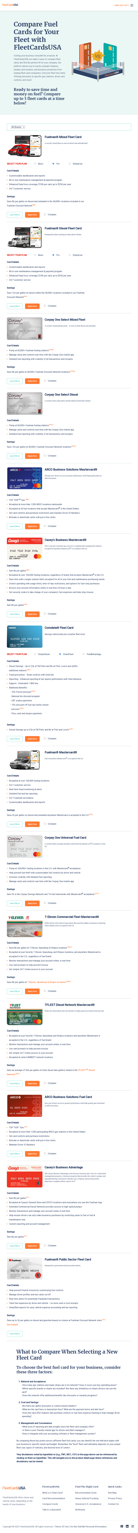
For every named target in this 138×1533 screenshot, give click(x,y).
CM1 (28, 570)
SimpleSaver (44, 654)
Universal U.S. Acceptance (88, 1504)
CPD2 (73, 446)
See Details (12, 1324)
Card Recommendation (53, 1498)
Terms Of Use (62, 1526)
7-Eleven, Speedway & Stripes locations (46, 982)
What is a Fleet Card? (52, 1493)
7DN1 (17, 1074)
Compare (52, 214)
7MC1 (69, 947)
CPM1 (51, 350)
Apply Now (32, 215)
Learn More (15, 215)
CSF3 (21, 708)
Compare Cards (50, 1504)
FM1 (34, 205)
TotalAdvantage (94, 654)
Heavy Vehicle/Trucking (87, 1498)
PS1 (104, 1320)
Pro (58, 163)
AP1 (26, 1127)
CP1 (27, 1197)
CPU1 (96, 894)
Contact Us (113, 1504)
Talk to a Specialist (51, 1509)
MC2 (91, 814)
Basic (40, 163)
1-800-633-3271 (121, 5)
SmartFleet (68, 654)
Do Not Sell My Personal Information (88, 1526)
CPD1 (51, 425)
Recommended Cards (86, 1493)
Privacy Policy (115, 1498)
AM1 (27, 499)
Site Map (112, 1493)
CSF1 (28, 670)
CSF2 (33, 691)
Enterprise (77, 163)
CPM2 (72, 371)
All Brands (80, 1509)
